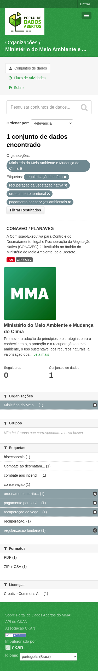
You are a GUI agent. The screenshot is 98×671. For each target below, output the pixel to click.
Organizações (21, 42)
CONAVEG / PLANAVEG (30, 228)
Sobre (16, 88)
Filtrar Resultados (25, 210)
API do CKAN (16, 622)
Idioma (11, 655)
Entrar (85, 4)
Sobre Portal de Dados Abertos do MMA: (38, 615)
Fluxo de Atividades (27, 78)
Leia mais (41, 354)
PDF (11, 260)
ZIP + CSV (24, 260)
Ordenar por (17, 123)
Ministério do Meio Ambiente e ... (45, 49)
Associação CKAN (20, 628)
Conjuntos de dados (28, 68)
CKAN (14, 647)
